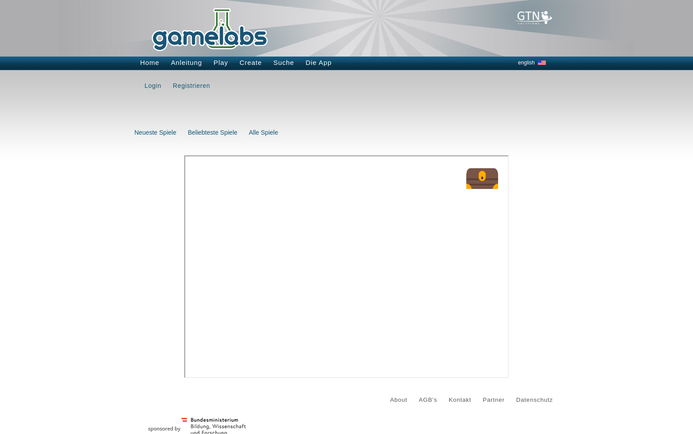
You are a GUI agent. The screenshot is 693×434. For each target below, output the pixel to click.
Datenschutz (534, 399)
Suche (284, 62)
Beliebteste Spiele (212, 132)
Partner (494, 399)
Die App (319, 62)
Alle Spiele (263, 132)
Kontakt (460, 399)
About (398, 399)
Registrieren (191, 85)
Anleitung (186, 62)
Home (150, 62)
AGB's (428, 399)
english (526, 63)
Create (251, 62)
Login (153, 85)
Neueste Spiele (155, 132)
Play (220, 62)
